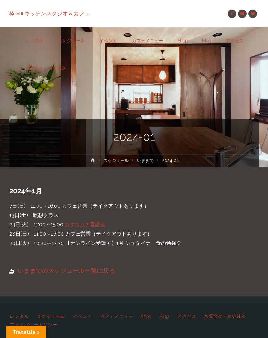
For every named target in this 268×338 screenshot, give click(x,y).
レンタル (19, 316)
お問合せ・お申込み (224, 316)
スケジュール (116, 160)
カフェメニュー (116, 316)
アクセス (186, 316)
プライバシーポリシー (33, 324)
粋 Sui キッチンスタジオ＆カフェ (49, 13)
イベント (82, 316)
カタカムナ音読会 (84, 224)
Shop (146, 316)
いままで (145, 160)
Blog (164, 316)
